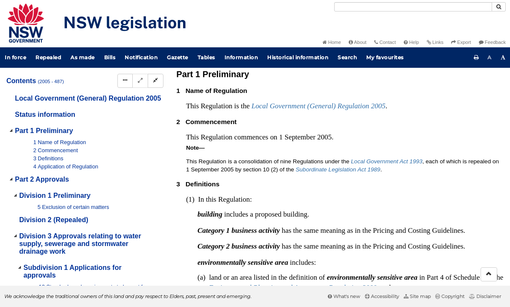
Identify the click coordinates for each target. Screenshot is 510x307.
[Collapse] (155, 81)
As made (82, 57)
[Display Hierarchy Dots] (125, 81)
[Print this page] (476, 57)
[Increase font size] (503, 57)
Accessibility (382, 296)
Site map (417, 296)
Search (347, 57)
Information (241, 57)
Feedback (492, 42)
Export (461, 42)
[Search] (413, 7)
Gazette (177, 57)
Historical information (297, 57)
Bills (110, 57)
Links (435, 42)
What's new (344, 296)
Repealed (48, 57)
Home (332, 42)
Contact (385, 42)
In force (15, 57)
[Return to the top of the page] (489, 274)
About (358, 42)
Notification (141, 57)
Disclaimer (485, 296)
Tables (206, 57)
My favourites (385, 57)
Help (411, 42)
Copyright (449, 296)
